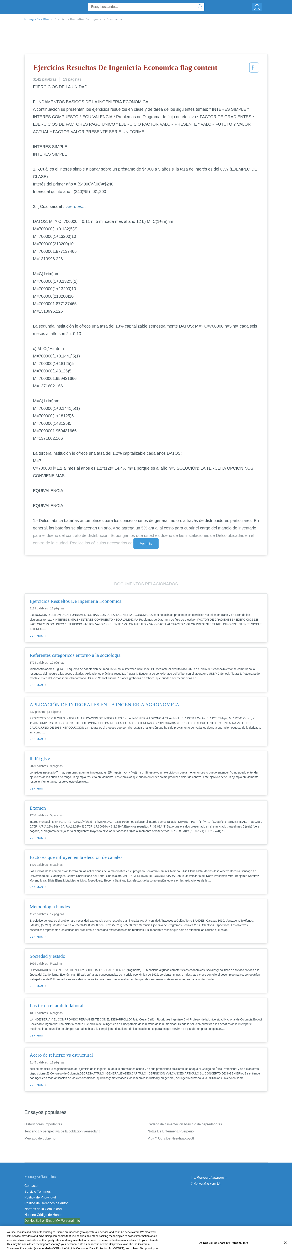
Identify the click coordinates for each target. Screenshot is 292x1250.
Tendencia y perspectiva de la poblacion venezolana (62, 1131)
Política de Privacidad (40, 1197)
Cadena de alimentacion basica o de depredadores (185, 1124)
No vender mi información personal (50, 1220)
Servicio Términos (38, 1191)
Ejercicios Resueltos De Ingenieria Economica (88, 19)
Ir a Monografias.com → (209, 1177)
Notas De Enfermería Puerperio (171, 1131)
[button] (254, 69)
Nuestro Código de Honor (43, 1215)
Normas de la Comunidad (43, 1209)
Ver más (146, 543)
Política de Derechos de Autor (46, 1203)
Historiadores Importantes (43, 1124)
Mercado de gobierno (40, 1138)
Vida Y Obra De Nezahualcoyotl (171, 1138)
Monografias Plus (37, 19)
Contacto (31, 1185)
